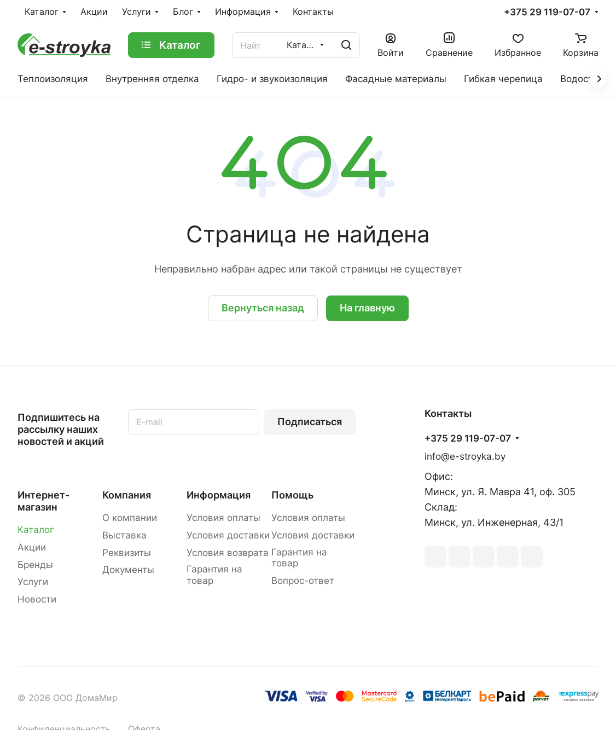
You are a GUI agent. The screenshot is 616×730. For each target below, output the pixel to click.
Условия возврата (228, 552)
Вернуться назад (263, 308)
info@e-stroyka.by (465, 456)
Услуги (33, 581)
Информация (219, 495)
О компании (129, 517)
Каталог (36, 529)
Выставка (124, 535)
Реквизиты (126, 552)
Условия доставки (228, 535)
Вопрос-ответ (302, 580)
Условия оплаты (223, 517)
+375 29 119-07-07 (547, 12)
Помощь (292, 495)
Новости (37, 599)
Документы (128, 569)
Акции (32, 547)
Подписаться (309, 421)
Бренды (35, 564)
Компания (126, 495)
